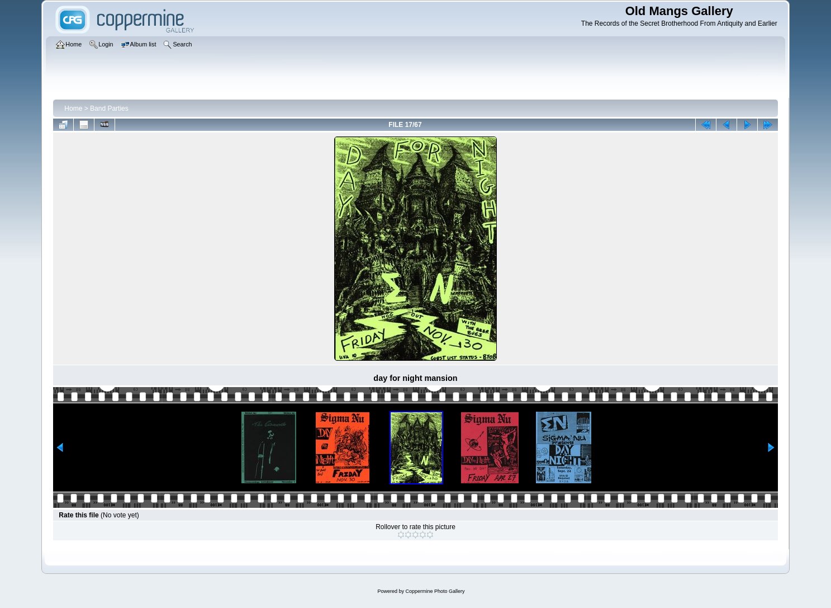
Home (73, 108)
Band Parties (109, 108)
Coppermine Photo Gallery (434, 591)
